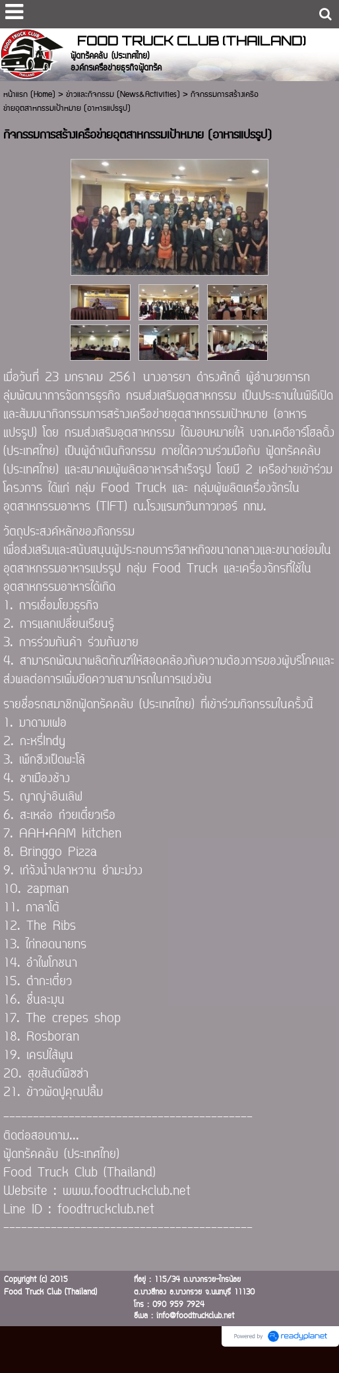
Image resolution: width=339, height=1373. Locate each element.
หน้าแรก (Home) (29, 95)
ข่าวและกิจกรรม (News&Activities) (123, 95)
